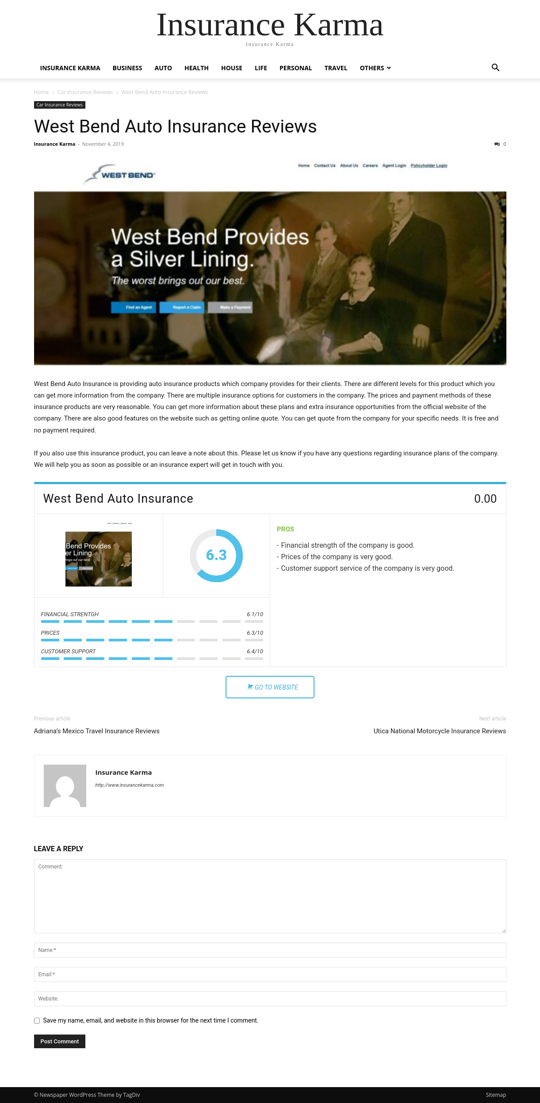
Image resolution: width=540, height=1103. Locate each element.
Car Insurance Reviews (85, 92)
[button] (495, 68)
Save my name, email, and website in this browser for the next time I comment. (151, 1020)
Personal (296, 68)
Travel (336, 68)
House (231, 68)
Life (261, 68)
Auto (163, 68)
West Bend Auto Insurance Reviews (175, 126)
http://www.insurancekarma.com (130, 785)
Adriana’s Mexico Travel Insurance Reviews (97, 731)
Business (127, 68)
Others (372, 68)
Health (196, 68)
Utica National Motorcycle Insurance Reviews (440, 731)
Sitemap (496, 1095)
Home (41, 92)
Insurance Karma (70, 68)
